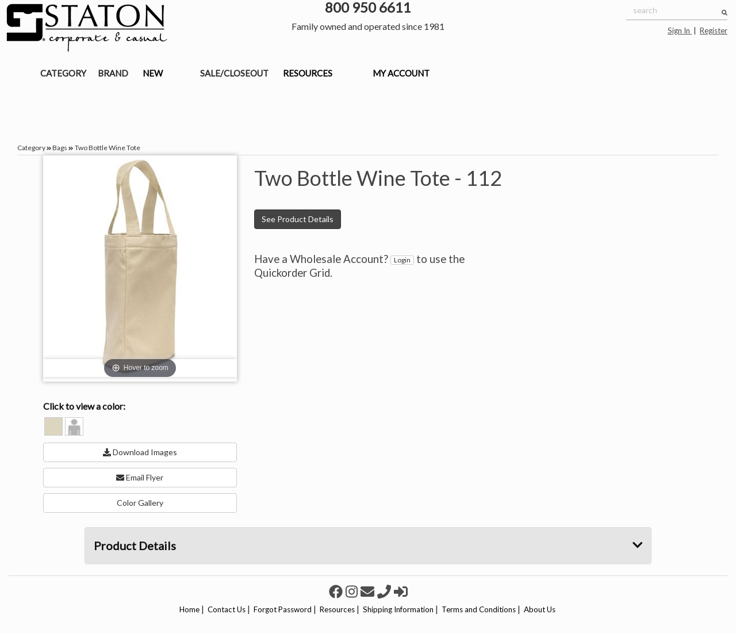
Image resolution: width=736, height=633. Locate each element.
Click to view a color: (84, 406)
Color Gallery (140, 503)
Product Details (368, 545)
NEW (153, 73)
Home (189, 609)
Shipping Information (398, 609)
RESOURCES (307, 73)
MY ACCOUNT (401, 73)
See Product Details (298, 219)
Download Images (140, 452)
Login (402, 260)
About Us (539, 609)
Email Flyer (139, 477)
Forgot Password (283, 609)
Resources (337, 609)
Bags (59, 147)
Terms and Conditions (479, 609)
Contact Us (227, 609)
